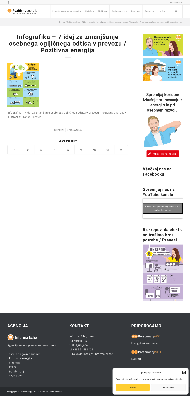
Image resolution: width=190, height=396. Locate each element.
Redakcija (76, 130)
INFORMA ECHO (176, 2)
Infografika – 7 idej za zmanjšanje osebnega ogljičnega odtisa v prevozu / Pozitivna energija (67, 43)
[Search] (176, 11)
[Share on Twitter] (27, 149)
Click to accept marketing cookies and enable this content (162, 208)
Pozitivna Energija (25, 391)
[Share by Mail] (121, 149)
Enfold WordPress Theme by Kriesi (48, 391)
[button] (184, 372)
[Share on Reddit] (107, 149)
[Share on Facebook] (14, 149)
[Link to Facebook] (8, 2)
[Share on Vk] (94, 149)
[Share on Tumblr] (81, 149)
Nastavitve (168, 387)
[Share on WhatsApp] (41, 149)
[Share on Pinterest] (54, 149)
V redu (132, 387)
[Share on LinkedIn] (67, 149)
